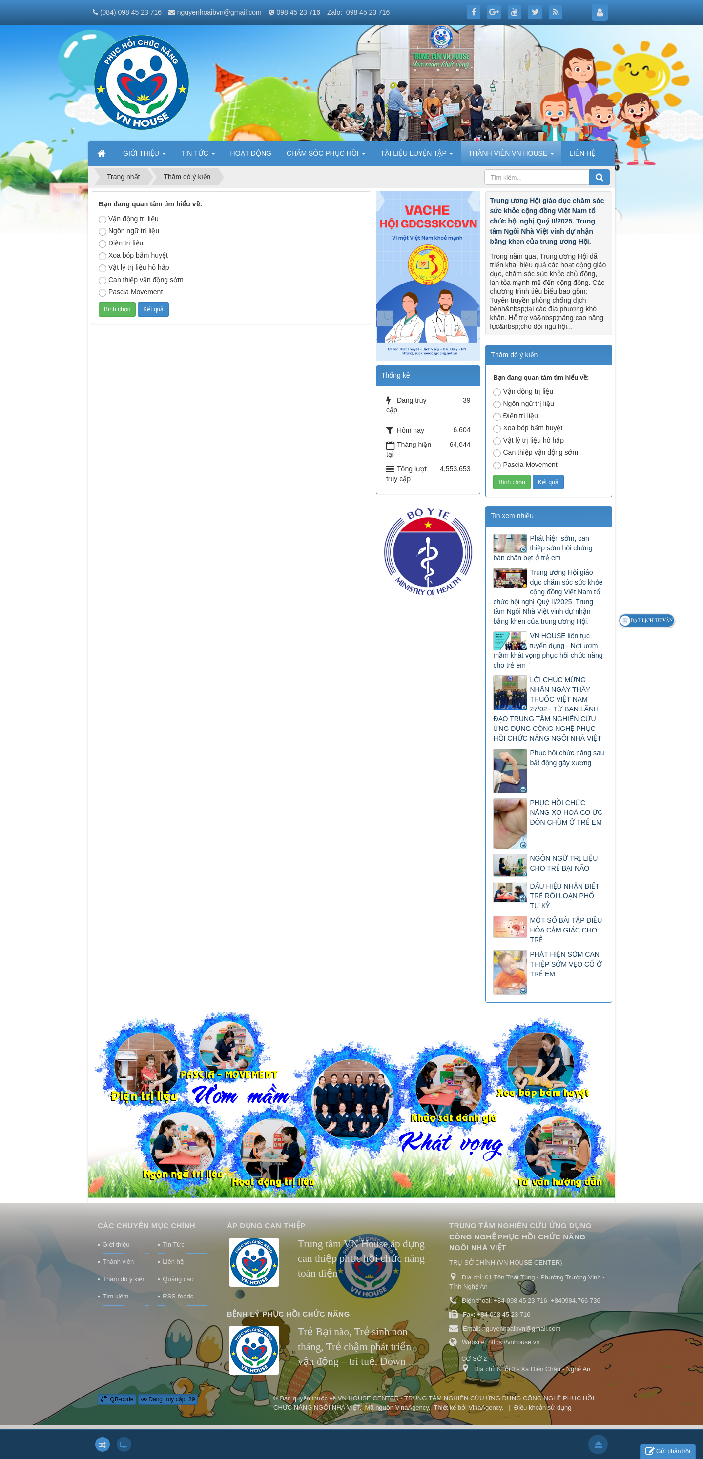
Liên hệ (173, 1261)
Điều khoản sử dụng (543, 1407)
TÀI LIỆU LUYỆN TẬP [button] (417, 156)
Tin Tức (173, 1244)
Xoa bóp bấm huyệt (133, 255)
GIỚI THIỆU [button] (144, 156)
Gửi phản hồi (667, 1451)
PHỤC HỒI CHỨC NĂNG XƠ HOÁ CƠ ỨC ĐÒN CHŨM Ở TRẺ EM (566, 812)
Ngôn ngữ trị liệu (129, 231)
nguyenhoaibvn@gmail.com (219, 12)
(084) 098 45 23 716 (131, 12)
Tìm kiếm (115, 1296)
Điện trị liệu (121, 243)
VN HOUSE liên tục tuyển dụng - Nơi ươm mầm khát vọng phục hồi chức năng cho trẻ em (547, 650)
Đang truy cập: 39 (168, 1399)
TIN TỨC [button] (198, 156)
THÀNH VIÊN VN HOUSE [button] (511, 156)
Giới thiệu (116, 1244)
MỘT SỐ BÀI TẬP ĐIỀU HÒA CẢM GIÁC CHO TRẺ (566, 930)
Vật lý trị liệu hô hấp (134, 267)
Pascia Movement (131, 292)
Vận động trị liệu (129, 219)
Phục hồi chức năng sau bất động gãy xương (567, 758)
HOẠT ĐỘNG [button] (250, 153)
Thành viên (118, 1261)
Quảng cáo (178, 1279)
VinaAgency (412, 1407)
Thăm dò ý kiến (124, 1279)
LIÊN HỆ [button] (582, 153)
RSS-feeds (178, 1296)
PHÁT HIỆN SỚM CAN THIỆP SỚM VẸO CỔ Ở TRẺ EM (566, 964)
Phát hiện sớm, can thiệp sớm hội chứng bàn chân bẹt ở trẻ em (542, 548)
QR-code (117, 1399)
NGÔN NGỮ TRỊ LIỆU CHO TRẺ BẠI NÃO (564, 863)
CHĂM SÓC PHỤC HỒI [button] (326, 156)
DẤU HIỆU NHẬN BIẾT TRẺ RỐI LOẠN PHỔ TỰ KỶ (564, 896)
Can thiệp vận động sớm (141, 280)
